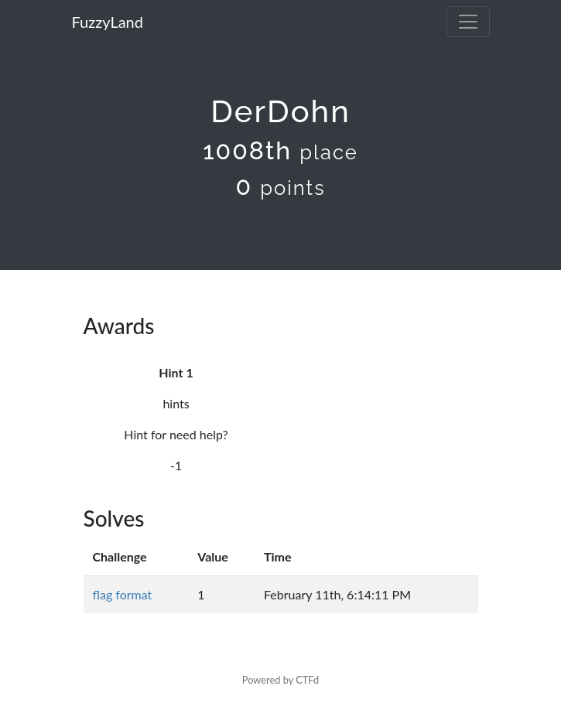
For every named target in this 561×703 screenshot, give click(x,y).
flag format (122, 594)
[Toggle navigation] (468, 21)
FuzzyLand (107, 21)
